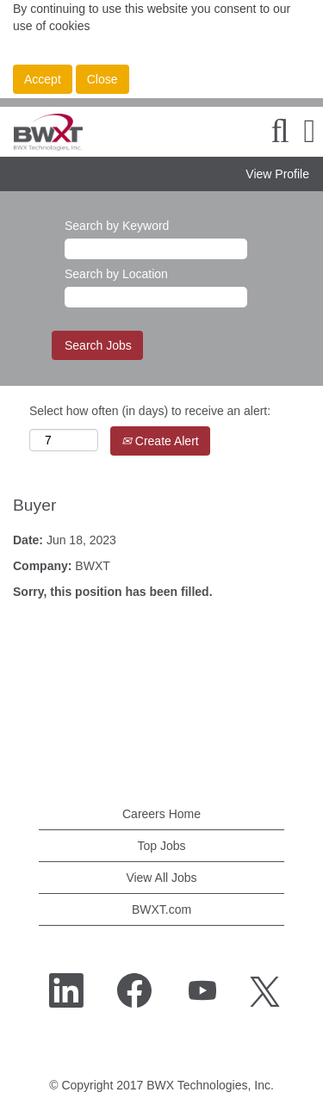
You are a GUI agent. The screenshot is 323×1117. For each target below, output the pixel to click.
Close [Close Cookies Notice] (102, 79)
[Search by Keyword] (156, 249)
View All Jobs (161, 877)
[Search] (280, 131)
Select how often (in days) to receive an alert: (149, 411)
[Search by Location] (156, 297)
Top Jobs (161, 846)
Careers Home (161, 814)
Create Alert (160, 441)
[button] (309, 131)
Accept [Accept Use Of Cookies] (42, 79)
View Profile (277, 174)
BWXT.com (161, 909)
